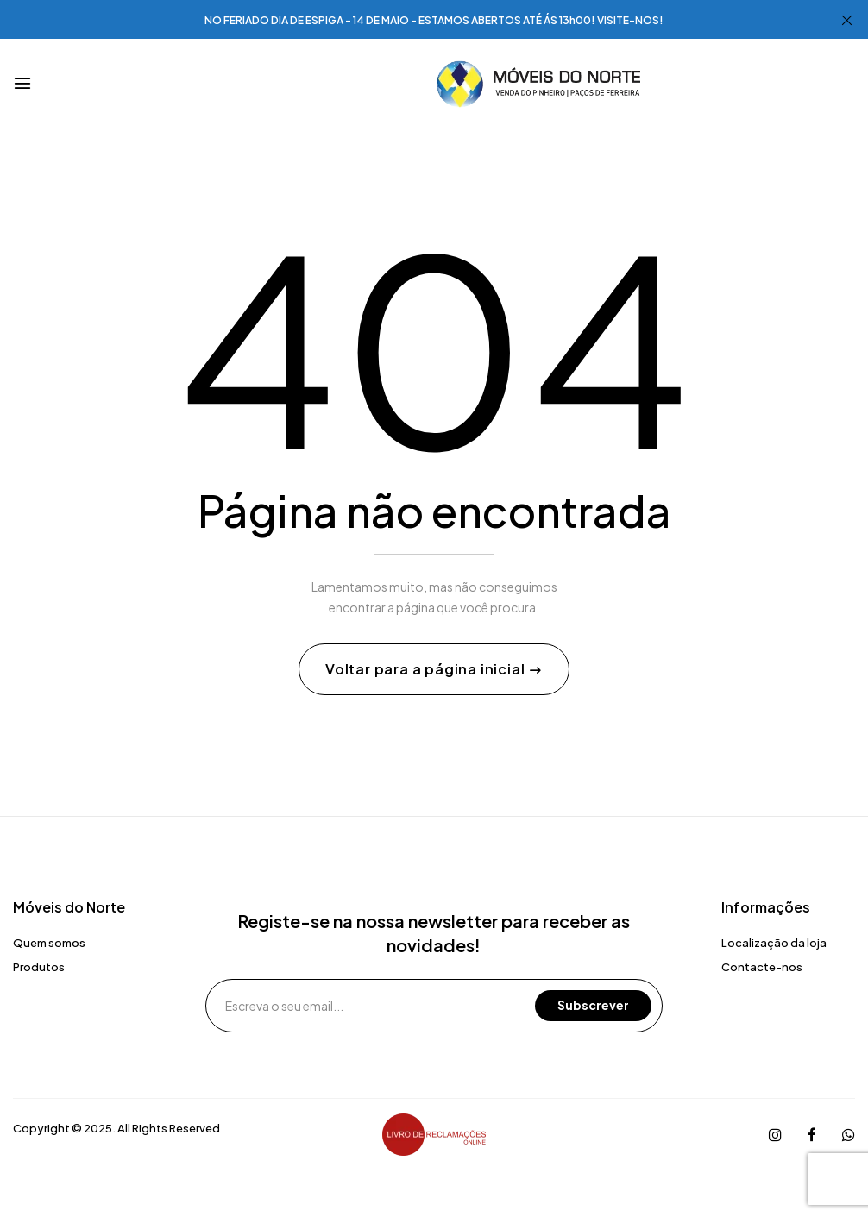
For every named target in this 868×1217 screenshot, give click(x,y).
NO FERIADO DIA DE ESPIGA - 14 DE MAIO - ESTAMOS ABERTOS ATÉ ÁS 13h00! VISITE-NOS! (434, 20)
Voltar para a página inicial (426, 669)
